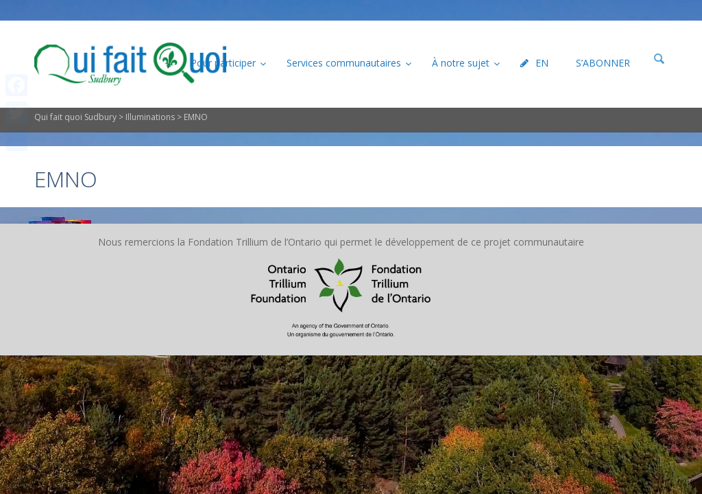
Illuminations (150, 117)
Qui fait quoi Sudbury (75, 117)
